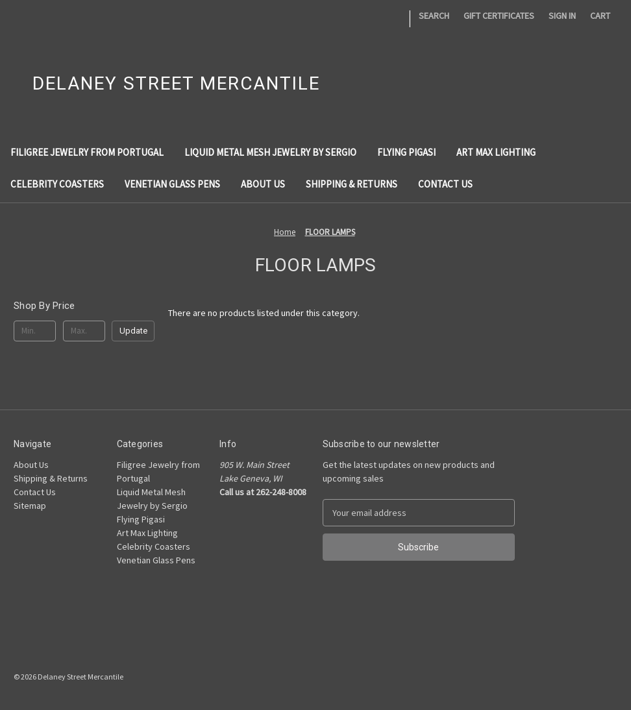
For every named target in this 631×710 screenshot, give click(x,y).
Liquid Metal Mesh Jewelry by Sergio (270, 152)
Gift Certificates (499, 15)
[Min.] (35, 331)
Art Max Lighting (496, 152)
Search (434, 15)
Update (133, 331)
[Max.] (84, 331)
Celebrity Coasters (57, 184)
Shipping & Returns (351, 184)
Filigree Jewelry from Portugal (87, 152)
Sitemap (30, 505)
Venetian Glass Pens (172, 184)
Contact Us (445, 184)
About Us (263, 184)
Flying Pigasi (406, 152)
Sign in (562, 15)
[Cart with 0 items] (600, 16)
